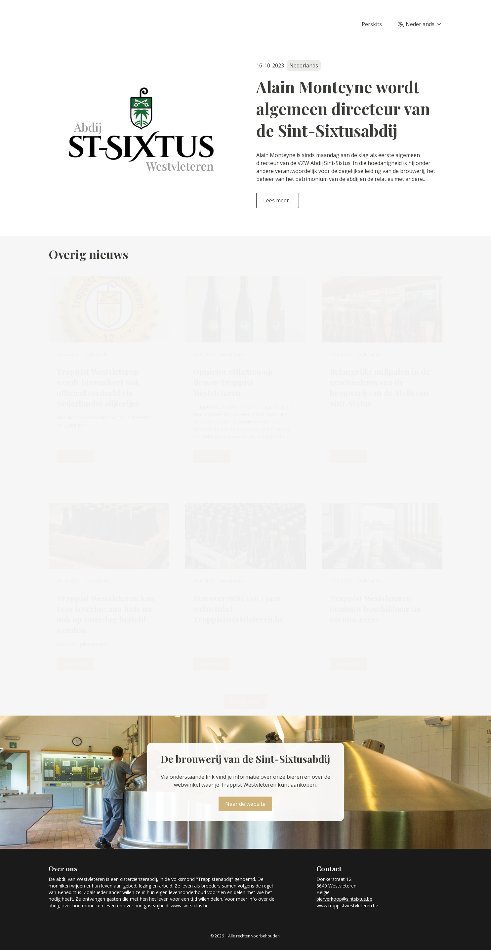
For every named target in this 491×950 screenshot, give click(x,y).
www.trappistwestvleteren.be (347, 905)
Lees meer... (277, 200)
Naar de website (245, 803)
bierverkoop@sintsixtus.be (344, 899)
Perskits (372, 24)
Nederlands (424, 24)
